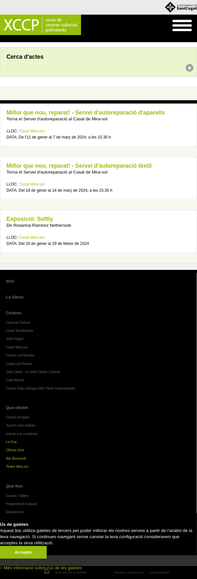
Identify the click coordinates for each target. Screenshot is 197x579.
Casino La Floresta (20, 355)
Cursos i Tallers (17, 496)
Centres (13, 312)
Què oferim (17, 407)
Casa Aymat (15, 380)
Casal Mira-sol (31, 131)
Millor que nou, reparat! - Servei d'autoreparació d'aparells (85, 112)
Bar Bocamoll (16, 458)
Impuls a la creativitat (21, 434)
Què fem (14, 486)
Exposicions (15, 512)
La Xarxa (14, 297)
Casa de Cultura (18, 322)
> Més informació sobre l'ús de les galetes (41, 567)
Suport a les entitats (20, 425)
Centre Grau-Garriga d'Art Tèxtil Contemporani (40, 388)
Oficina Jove (15, 450)
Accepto (23, 552)
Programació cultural (21, 504)
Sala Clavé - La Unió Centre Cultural (33, 372)
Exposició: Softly (29, 219)
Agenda (17, 39)
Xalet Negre (15, 339)
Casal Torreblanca (19, 330)
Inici (3, 39)
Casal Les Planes (19, 364)
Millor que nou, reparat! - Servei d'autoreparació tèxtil (79, 166)
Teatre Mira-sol (17, 466)
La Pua (11, 442)
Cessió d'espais (17, 417)
